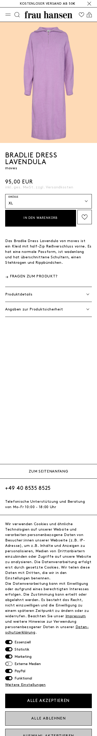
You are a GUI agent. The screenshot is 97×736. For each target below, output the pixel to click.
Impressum (75, 616)
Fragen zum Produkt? (34, 276)
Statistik (21, 649)
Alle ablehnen (48, 718)
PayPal (19, 671)
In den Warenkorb (40, 218)
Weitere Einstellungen (25, 684)
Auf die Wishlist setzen (85, 217)
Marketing (23, 656)
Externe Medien (27, 664)
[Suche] (17, 14)
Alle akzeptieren (48, 701)
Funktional (23, 678)
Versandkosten (59, 187)
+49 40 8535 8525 (28, 488)
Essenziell (22, 642)
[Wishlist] (81, 14)
